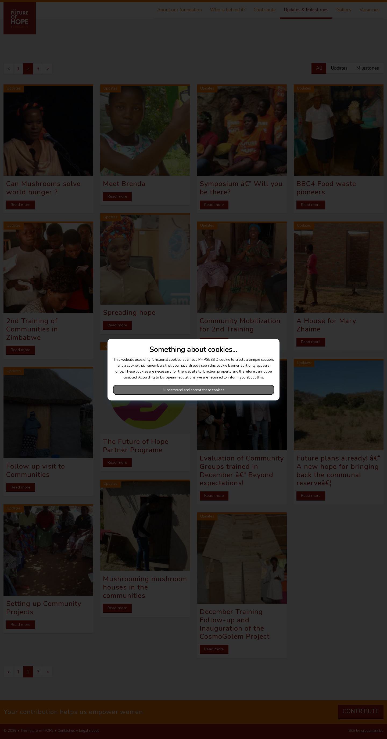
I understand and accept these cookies (193, 389)
